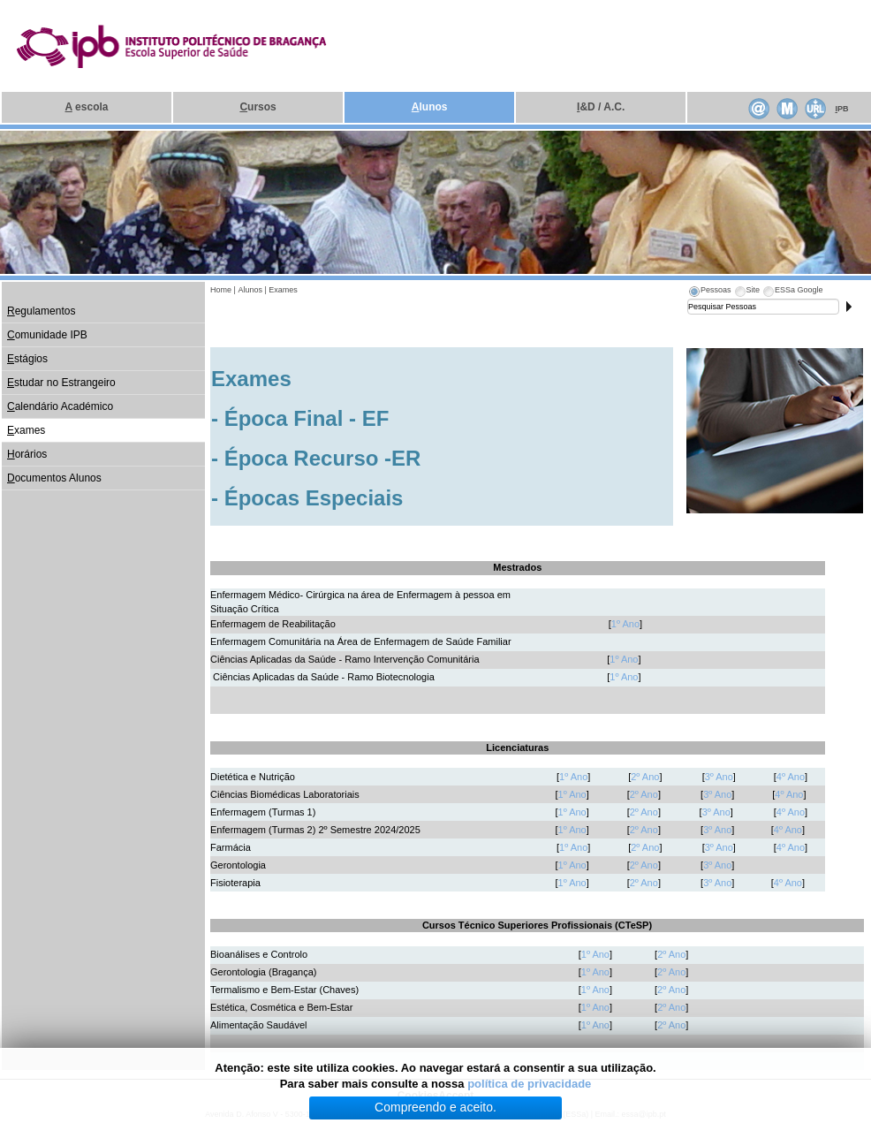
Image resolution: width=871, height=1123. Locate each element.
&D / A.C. (601, 107)
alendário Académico (60, 406)
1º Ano (625, 623)
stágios (27, 359)
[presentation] (709, 292)
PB (841, 108)
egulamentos (41, 311)
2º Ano (645, 776)
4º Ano (790, 776)
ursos (257, 107)
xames (26, 430)
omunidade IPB (47, 335)
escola (87, 107)
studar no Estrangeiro (61, 382)
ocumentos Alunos (54, 478)
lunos (430, 107)
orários (27, 454)
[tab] (709, 292)
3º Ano (719, 776)
